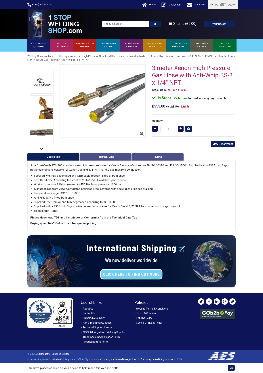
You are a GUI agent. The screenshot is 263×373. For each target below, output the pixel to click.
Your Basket (219, 23)
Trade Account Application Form (101, 337)
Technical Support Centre (97, 327)
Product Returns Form (95, 341)
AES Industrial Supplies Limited (53, 353)
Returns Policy (144, 318)
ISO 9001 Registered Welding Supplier (104, 332)
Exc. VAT (232, 4)
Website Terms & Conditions (152, 308)
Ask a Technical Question (97, 322)
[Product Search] (155, 24)
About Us (88, 308)
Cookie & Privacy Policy (149, 322)
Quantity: (157, 120)
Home (149, 4)
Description (53, 156)
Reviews (158, 156)
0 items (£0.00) (183, 24)
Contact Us (196, 4)
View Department (223, 143)
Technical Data (105, 156)
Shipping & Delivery (94, 318)
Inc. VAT (214, 4)
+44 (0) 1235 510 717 (40, 4)
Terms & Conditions (147, 313)
